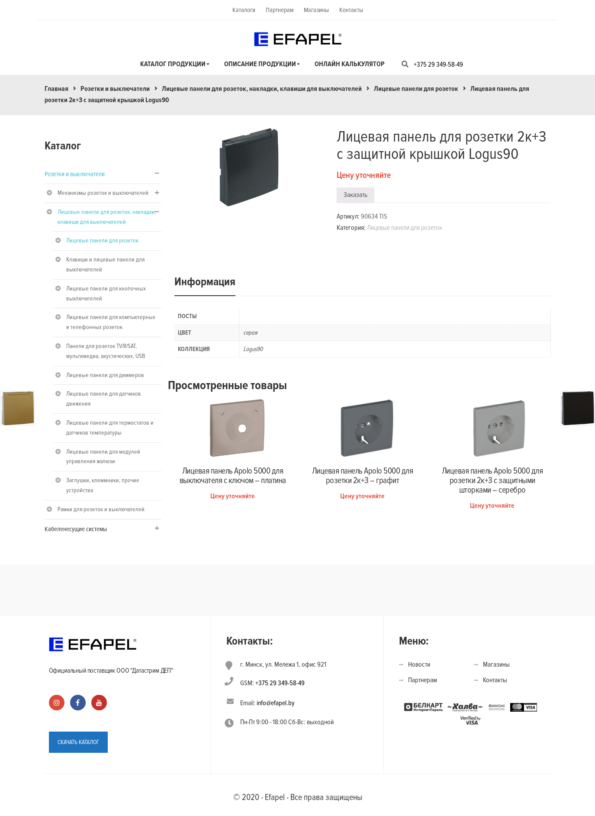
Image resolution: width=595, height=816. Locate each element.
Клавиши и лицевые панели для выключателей (105, 264)
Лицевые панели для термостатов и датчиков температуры (110, 427)
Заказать (355, 194)
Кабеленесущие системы (76, 529)
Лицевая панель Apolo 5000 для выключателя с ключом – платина (233, 476)
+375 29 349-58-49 (438, 64)
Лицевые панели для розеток (416, 88)
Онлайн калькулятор (350, 64)
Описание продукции (260, 64)
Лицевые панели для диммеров (105, 375)
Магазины (316, 10)
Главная (56, 88)
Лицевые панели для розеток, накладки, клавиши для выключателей (262, 88)
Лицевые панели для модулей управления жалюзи (103, 456)
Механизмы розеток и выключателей (103, 193)
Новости (419, 664)
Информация (204, 282)
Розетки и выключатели (115, 88)
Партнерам (279, 10)
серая (250, 332)
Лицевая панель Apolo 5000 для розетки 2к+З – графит (362, 476)
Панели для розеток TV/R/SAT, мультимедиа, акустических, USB (105, 351)
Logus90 (253, 349)
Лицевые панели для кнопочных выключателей (106, 293)
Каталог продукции (173, 64)
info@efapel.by (276, 703)
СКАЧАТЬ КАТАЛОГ (78, 741)
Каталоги (243, 10)
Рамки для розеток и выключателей (101, 509)
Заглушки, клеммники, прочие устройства (102, 485)
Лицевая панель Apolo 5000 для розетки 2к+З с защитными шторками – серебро (492, 480)
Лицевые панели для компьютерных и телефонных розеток (110, 322)
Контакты (351, 10)
